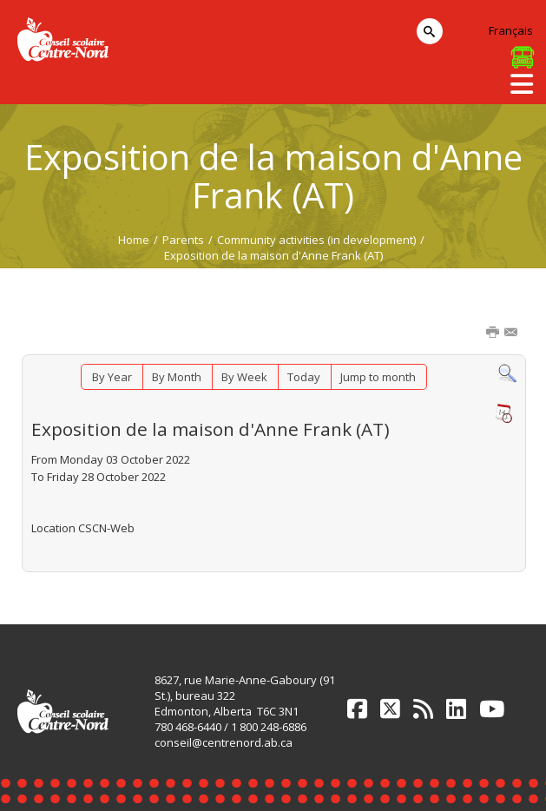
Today (303, 377)
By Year (112, 377)
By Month (176, 377)
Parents (183, 239)
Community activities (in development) (316, 239)
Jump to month (378, 377)
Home (133, 239)
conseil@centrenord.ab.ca (224, 742)
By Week (244, 377)
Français (511, 30)
